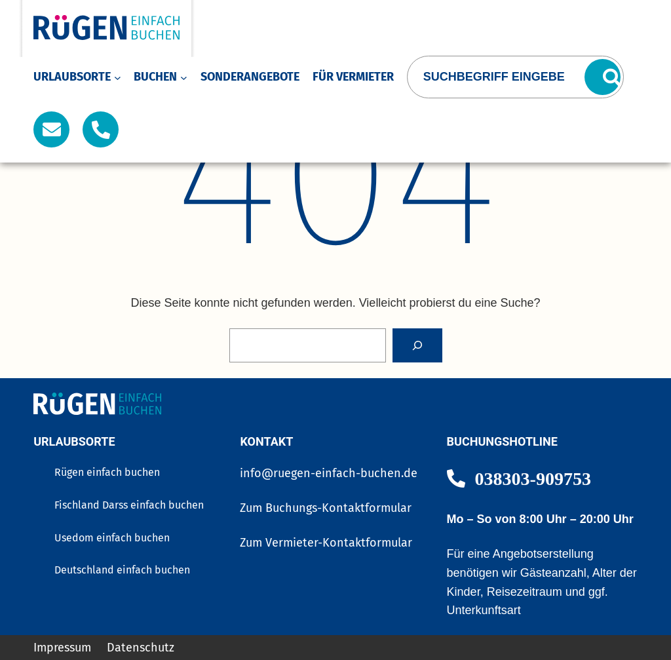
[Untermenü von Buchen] (183, 77)
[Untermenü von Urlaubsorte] (117, 77)
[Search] (417, 345)
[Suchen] (603, 77)
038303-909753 (533, 478)
